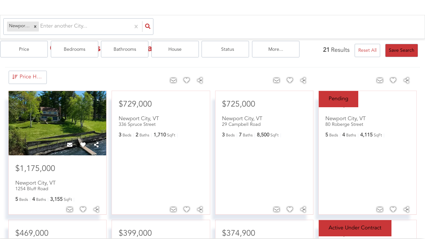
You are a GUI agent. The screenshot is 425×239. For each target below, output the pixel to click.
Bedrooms (204, 27)
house (301, 27)
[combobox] (39, 27)
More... (398, 27)
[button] (33, 27)
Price (156, 27)
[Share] (96, 144)
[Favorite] (83, 144)
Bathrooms (253, 27)
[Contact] (69, 144)
